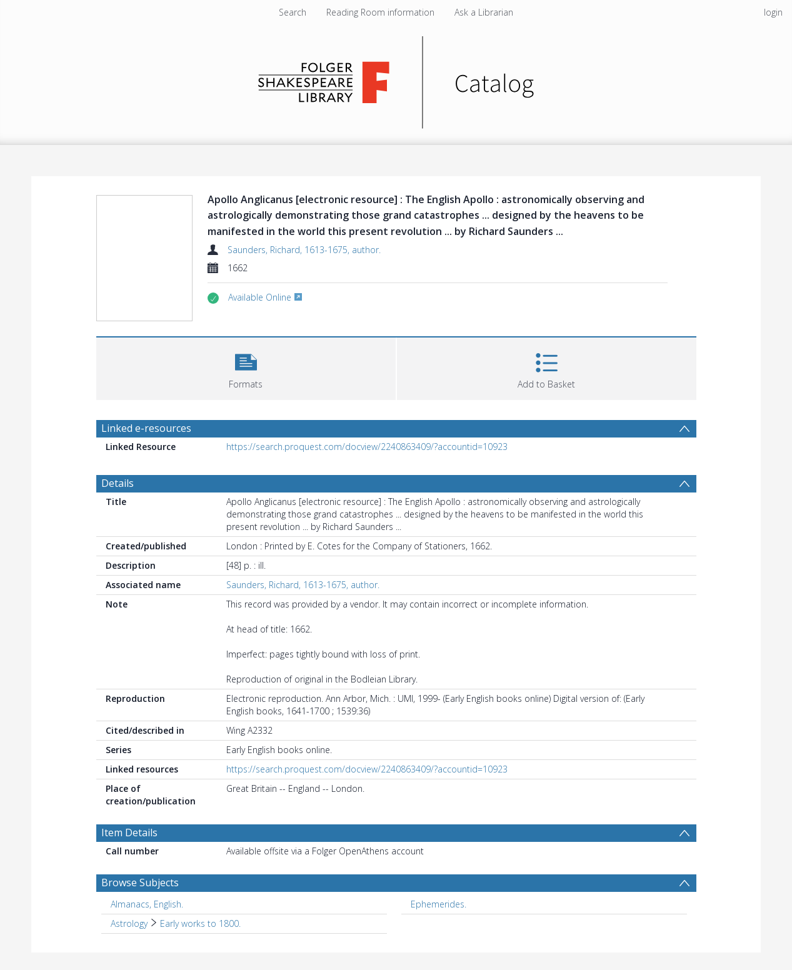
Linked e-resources (146, 428)
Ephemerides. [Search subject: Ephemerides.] (438, 904)
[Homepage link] (396, 79)
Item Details (129, 832)
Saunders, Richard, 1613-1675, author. (304, 250)
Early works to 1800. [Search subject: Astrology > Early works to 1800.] (200, 923)
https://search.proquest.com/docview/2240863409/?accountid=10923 (367, 446)
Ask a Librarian (483, 12)
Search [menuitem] (292, 12)
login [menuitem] (773, 12)
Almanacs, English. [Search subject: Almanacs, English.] (147, 904)
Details (117, 483)
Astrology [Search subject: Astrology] (129, 923)
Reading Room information (380, 12)
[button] (246, 367)
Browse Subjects (140, 882)
